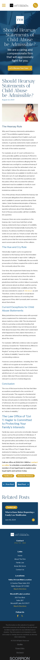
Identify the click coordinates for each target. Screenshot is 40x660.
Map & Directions (20, 589)
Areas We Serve (20, 566)
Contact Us (20, 570)
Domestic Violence (25, 476)
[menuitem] (20, 644)
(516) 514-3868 (20, 543)
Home (20, 556)
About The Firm (20, 559)
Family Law (8, 476)
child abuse (28, 291)
